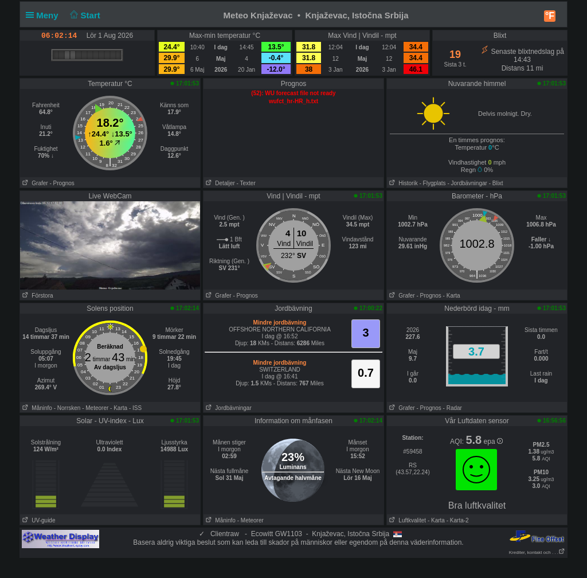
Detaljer (219, 183)
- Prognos (61, 183)
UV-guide (37, 520)
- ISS (135, 408)
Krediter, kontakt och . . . (537, 552)
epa (493, 442)
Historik (402, 183)
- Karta (451, 295)
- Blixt (496, 183)
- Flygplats (432, 183)
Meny (44, 15)
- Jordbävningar (467, 183)
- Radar (452, 408)
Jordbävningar (228, 408)
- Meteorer (95, 408)
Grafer (34, 183)
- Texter (246, 183)
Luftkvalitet (406, 520)
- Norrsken (67, 408)
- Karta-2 (457, 520)
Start (84, 15)
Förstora (36, 295)
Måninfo (36, 408)
